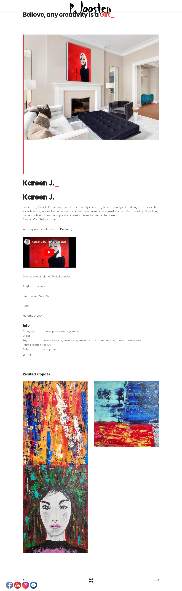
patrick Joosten (32, 344)
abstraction (70, 340)
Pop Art (76, 331)
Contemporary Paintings (57, 331)
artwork (83, 340)
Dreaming (66, 229)
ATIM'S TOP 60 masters (102, 340)
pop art (46, 344)
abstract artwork (53, 340)
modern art (134, 340)
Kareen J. (121, 340)
